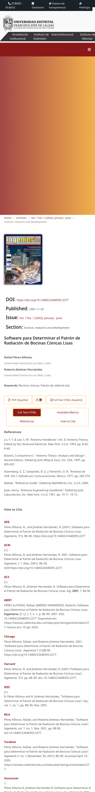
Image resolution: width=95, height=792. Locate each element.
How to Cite (68, 421)
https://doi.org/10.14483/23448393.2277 (43, 300)
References (27, 421)
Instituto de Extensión (41, 36)
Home (7, 217)
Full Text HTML (27, 412)
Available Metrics (68, 412)
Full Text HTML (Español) (67, 400)
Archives (21, 217)
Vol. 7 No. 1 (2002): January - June (51, 217)
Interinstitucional (62, 34)
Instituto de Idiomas (87, 36)
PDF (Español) (19, 400)
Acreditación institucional (19, 36)
